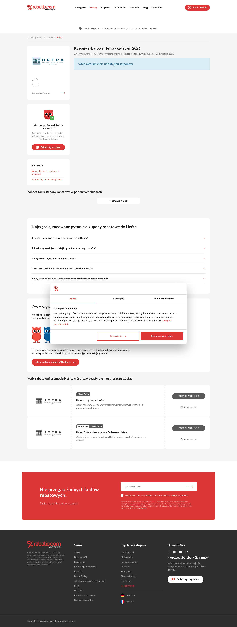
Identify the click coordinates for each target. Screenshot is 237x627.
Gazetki (134, 7)
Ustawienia (118, 336)
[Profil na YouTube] (180, 552)
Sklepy (93, 7)
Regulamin (135, 504)
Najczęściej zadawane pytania (47, 179)
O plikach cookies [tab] (164, 298)
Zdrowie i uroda (129, 561)
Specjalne (156, 7)
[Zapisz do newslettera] (190, 487)
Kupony (105, 7)
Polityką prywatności (180, 495)
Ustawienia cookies (84, 599)
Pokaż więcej (127, 585)
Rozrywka (126, 571)
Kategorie (80, 7)
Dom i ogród (127, 552)
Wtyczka (79, 590)
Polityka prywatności (85, 566)
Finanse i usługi (128, 576)
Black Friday (80, 576)
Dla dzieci (126, 580)
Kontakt (78, 571)
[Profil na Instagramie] (174, 552)
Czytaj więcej (142, 508)
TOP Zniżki (120, 7)
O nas (77, 552)
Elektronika (127, 557)
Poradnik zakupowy (84, 595)
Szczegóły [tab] (118, 298)
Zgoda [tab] (73, 298)
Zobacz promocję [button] (189, 396)
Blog (145, 7)
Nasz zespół (80, 557)
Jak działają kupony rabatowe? (90, 580)
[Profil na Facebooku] (169, 552)
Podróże (125, 566)
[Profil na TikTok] (187, 552)
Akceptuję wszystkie (162, 336)
